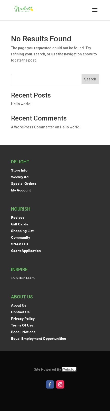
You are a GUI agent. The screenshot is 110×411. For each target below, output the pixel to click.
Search (90, 79)
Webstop (69, 369)
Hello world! (21, 104)
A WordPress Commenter (32, 127)
